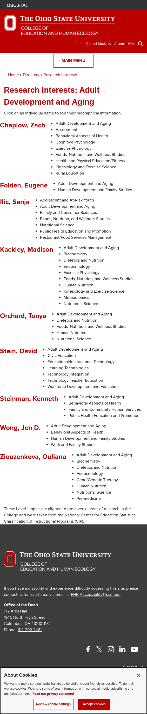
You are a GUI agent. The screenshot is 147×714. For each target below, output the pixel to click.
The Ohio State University (16, 5)
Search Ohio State (139, 5)
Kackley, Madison (26, 250)
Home (13, 74)
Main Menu (73, 60)
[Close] (138, 675)
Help (100, 5)
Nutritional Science (57, 225)
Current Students (98, 44)
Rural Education (70, 173)
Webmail (131, 5)
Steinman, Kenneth (29, 399)
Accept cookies (94, 704)
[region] (73, 690)
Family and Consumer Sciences (68, 212)
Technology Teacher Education (75, 380)
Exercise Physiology (73, 148)
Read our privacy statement (53, 694)
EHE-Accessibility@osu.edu (96, 594)
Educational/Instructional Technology (81, 361)
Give (131, 44)
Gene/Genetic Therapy (97, 479)
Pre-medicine (89, 498)
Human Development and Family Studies (95, 189)
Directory (31, 74)
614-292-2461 (30, 629)
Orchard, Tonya (23, 316)
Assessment (66, 129)
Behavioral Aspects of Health (82, 136)
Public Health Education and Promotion (75, 231)
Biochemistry (75, 254)
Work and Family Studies (73, 444)
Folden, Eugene (24, 185)
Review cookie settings (53, 704)
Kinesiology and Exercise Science (86, 167)
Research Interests (60, 74)
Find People (123, 5)
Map (115, 5)
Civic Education (62, 355)
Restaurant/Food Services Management (75, 237)
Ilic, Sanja (15, 202)
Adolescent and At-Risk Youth (67, 200)
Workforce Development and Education (83, 386)
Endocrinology (77, 266)
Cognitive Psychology (75, 142)
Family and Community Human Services (105, 409)
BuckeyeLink (108, 5)
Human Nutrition (78, 285)
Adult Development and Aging (83, 123)
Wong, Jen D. (20, 428)
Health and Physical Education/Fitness (90, 160)
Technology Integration (68, 374)
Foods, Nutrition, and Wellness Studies (90, 154)
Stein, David (18, 351)
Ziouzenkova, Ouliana (33, 457)
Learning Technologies (68, 368)
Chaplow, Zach (22, 125)
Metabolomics (76, 297)
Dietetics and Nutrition (84, 260)
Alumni (119, 44)
